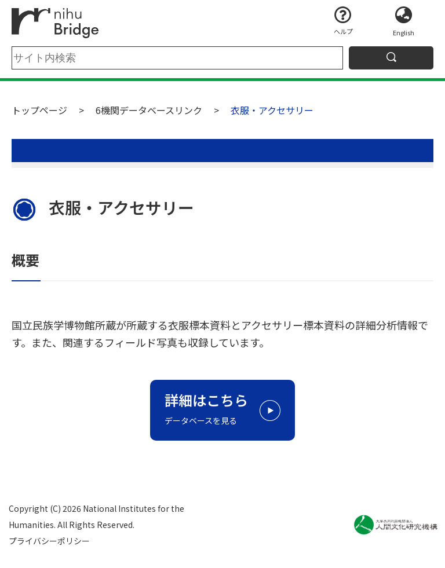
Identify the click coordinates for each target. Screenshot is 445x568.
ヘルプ (343, 31)
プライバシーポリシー (49, 541)
